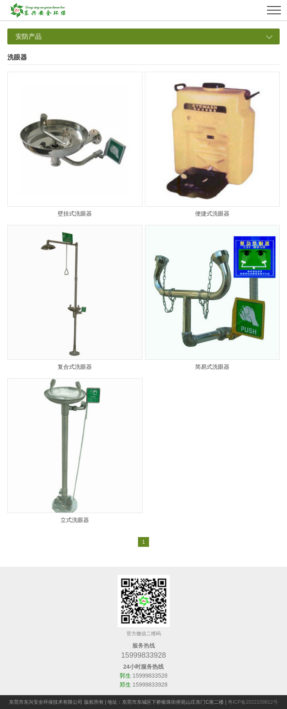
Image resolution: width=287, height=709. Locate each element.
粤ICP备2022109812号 (253, 702)
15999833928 (143, 655)
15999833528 (150, 675)
